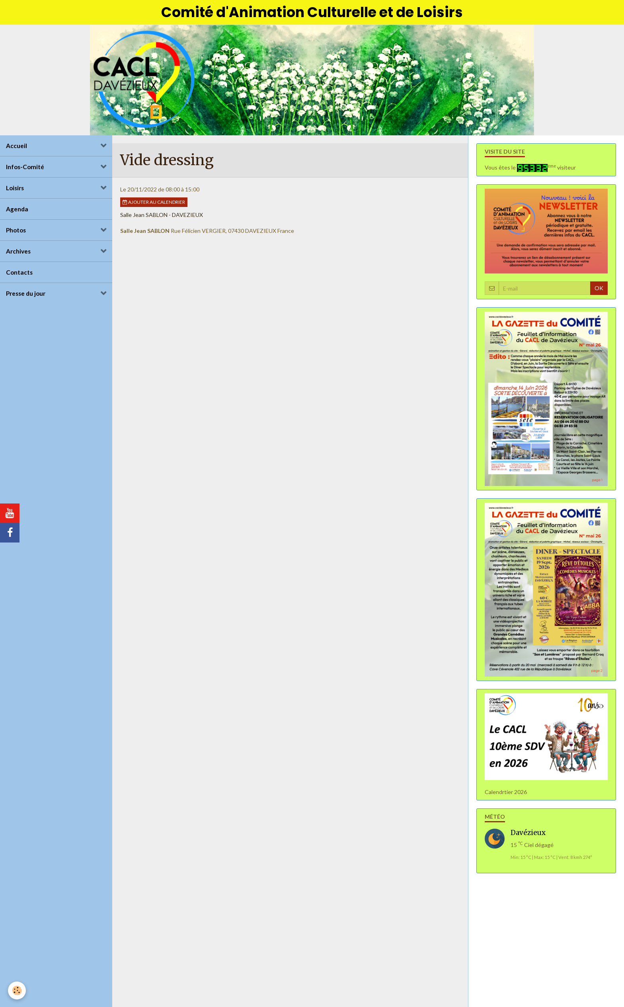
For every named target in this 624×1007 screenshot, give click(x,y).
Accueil (16, 145)
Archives (18, 251)
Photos (16, 230)
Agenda (17, 209)
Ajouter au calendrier (154, 202)
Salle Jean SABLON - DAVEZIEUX (161, 214)
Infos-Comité (25, 166)
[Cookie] (17, 990)
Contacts (19, 272)
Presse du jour (25, 293)
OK (599, 288)
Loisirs (15, 187)
